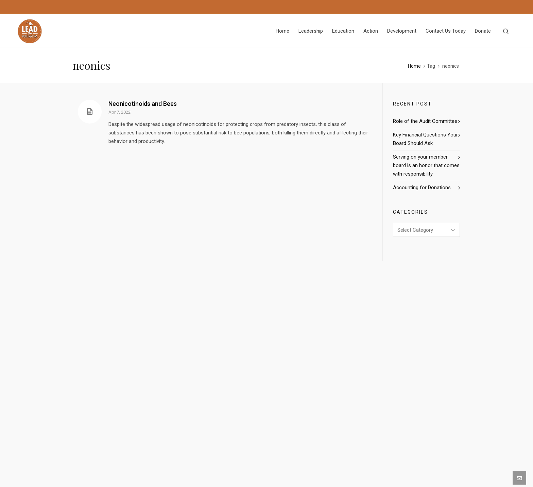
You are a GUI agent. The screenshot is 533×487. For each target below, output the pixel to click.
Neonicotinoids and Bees (142, 103)
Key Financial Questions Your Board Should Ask (425, 139)
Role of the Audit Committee (425, 121)
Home (414, 66)
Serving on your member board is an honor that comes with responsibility (426, 165)
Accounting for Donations (422, 187)
